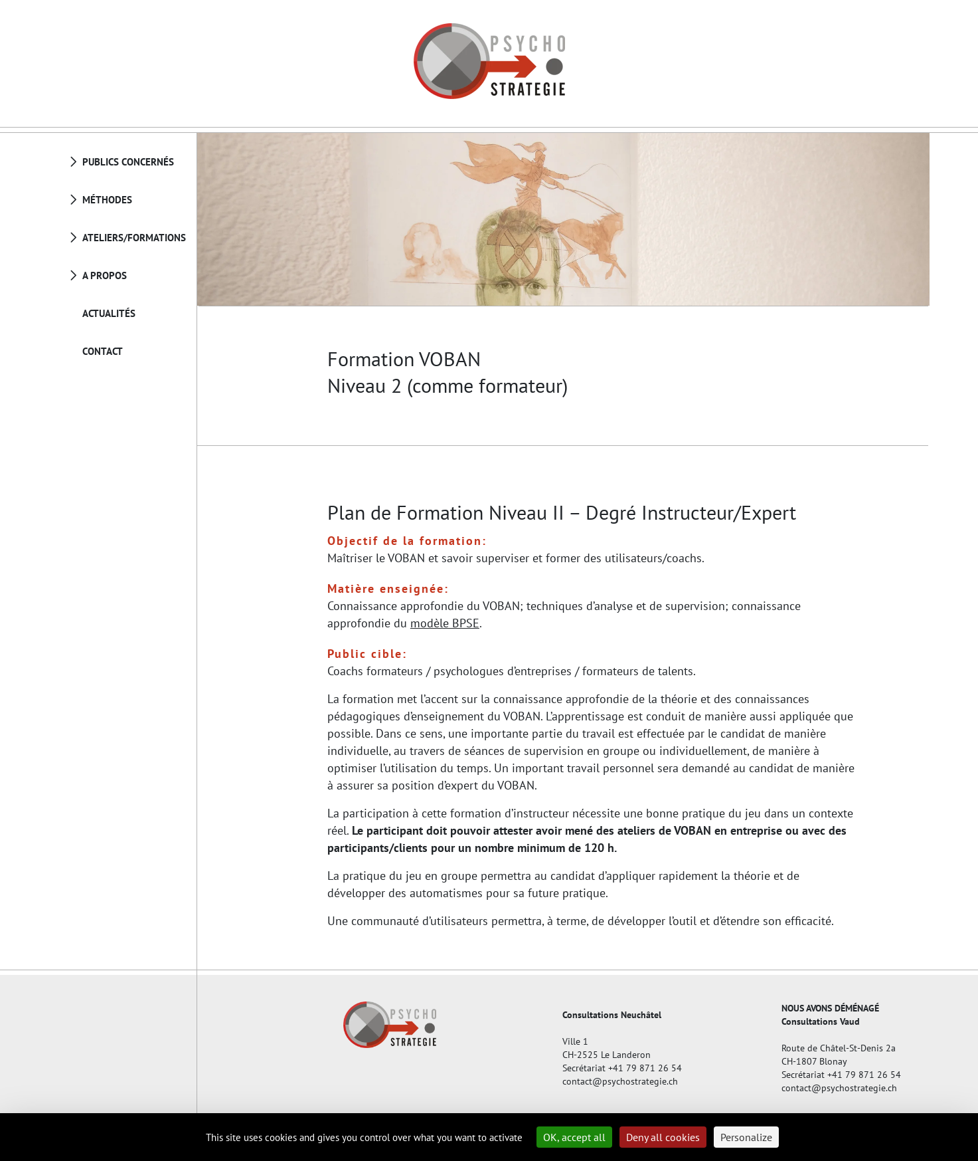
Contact (102, 351)
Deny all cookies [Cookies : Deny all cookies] (663, 1137)
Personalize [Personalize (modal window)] (746, 1137)
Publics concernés (128, 162)
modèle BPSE (444, 623)
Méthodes (107, 199)
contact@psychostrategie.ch (620, 1081)
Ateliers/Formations (134, 237)
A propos (104, 275)
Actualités (108, 313)
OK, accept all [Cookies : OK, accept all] (574, 1137)
